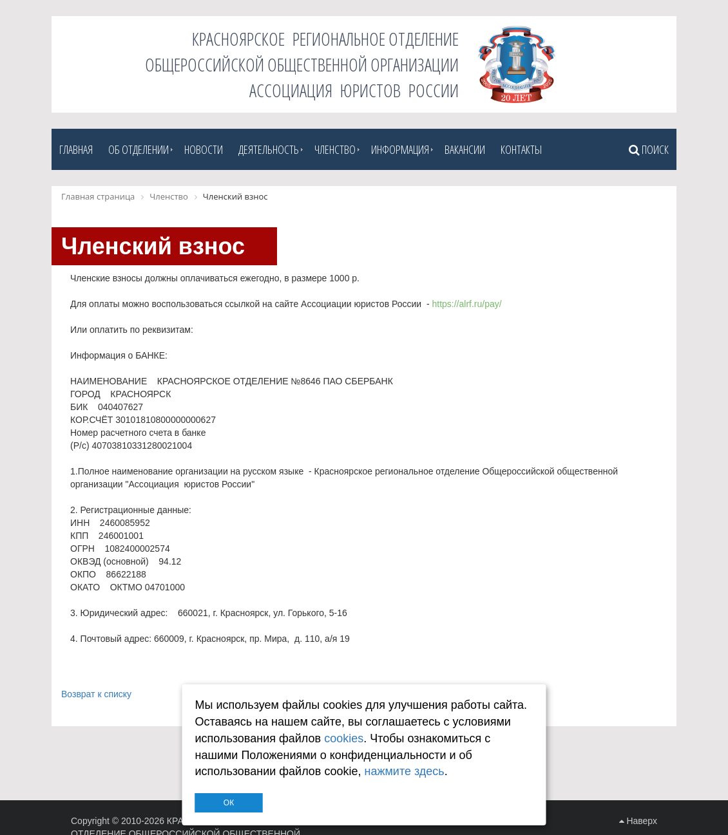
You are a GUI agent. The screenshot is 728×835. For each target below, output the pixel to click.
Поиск (649, 149)
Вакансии (465, 149)
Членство (335, 149)
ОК (229, 802)
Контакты (521, 149)
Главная (76, 149)
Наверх (638, 821)
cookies (343, 738)
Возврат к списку (96, 694)
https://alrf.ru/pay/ (466, 304)
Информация (400, 149)
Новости (203, 149)
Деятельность (268, 149)
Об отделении (138, 149)
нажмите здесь (404, 771)
